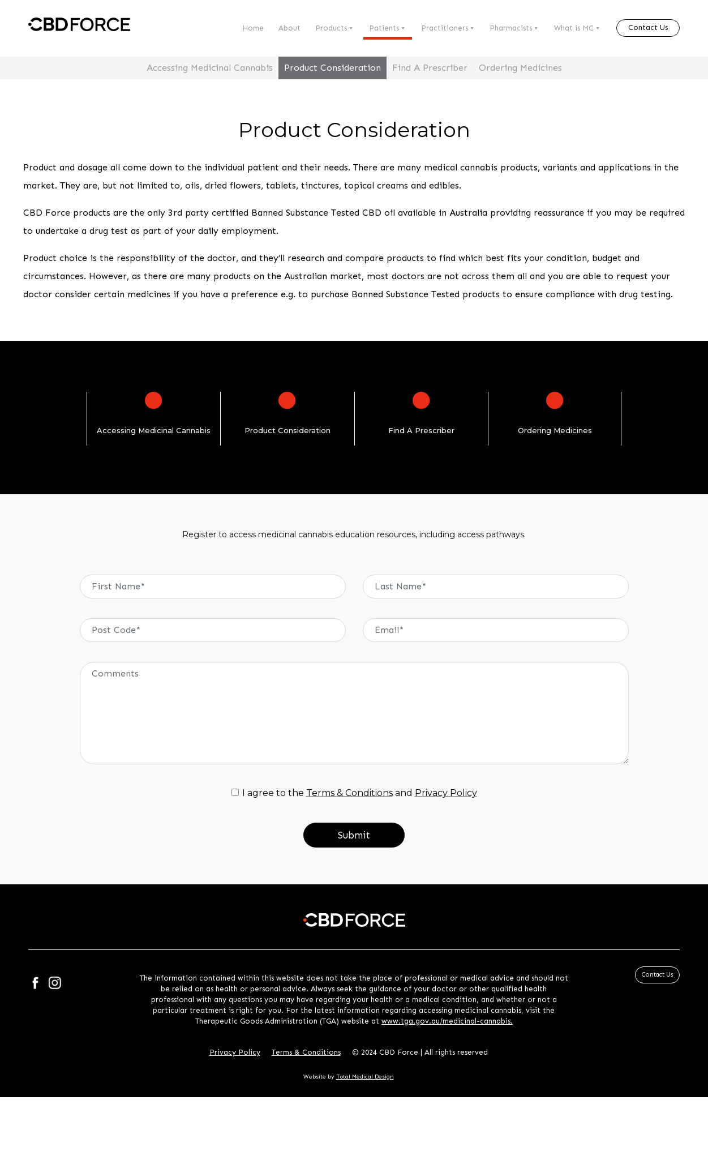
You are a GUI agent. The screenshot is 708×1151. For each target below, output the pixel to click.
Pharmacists (514, 28)
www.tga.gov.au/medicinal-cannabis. (447, 1021)
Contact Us (648, 27)
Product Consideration (332, 67)
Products (334, 28)
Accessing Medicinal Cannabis (210, 67)
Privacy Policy (446, 793)
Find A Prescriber (429, 67)
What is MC (577, 28)
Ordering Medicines (520, 67)
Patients (387, 28)
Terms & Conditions (349, 793)
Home (253, 28)
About (289, 28)
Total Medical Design (365, 1076)
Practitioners (448, 28)
